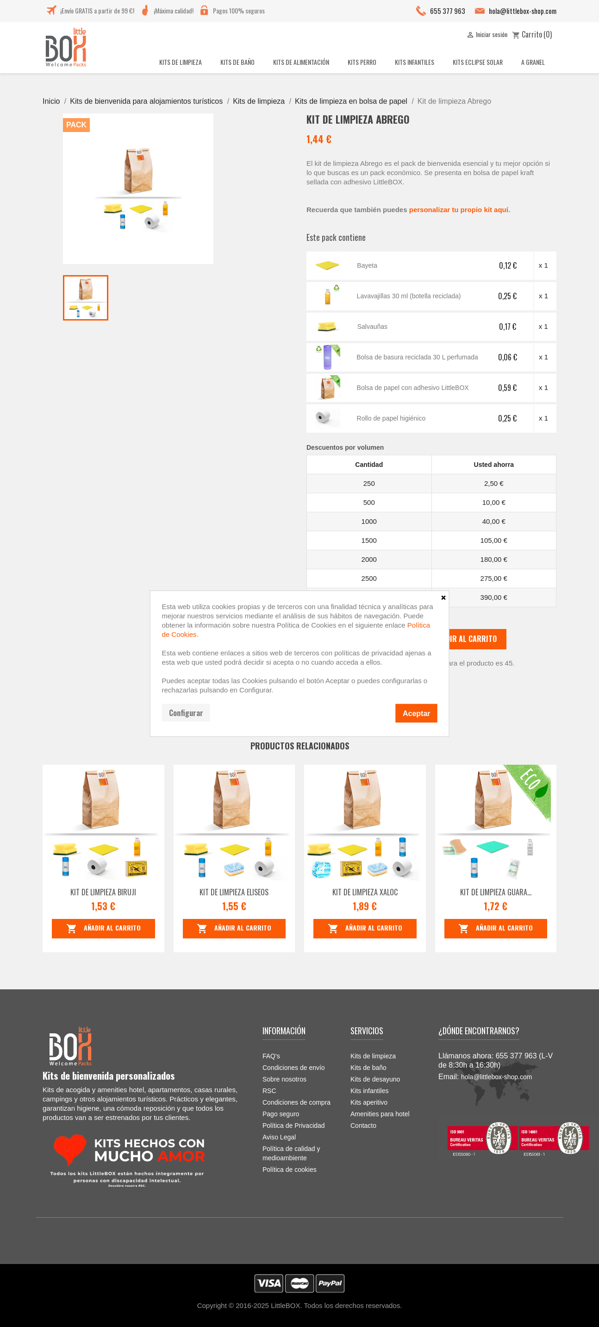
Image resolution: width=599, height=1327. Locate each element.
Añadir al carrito (456, 639)
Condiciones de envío (293, 1067)
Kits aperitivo (368, 1102)
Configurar (186, 712)
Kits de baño (368, 1067)
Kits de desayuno (375, 1079)
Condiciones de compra (296, 1102)
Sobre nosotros (284, 1079)
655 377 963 (447, 10)
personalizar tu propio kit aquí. (459, 210)
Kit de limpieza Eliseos (234, 892)
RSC (269, 1090)
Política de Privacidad (293, 1125)
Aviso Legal (279, 1137)
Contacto (363, 1125)
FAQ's (271, 1056)
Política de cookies (289, 1169)
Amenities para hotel (380, 1114)
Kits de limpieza (373, 1056)
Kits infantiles (369, 1090)
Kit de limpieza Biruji (103, 892)
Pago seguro (280, 1114)
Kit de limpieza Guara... (495, 892)
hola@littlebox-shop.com (522, 10)
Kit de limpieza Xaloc (365, 892)
